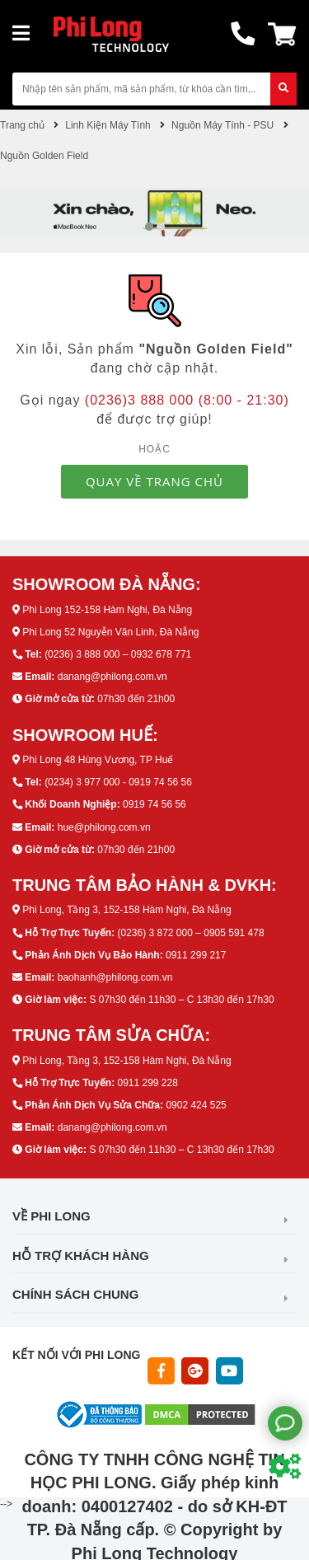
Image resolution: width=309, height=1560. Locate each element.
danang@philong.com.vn (112, 676)
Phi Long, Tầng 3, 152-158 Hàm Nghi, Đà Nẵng (126, 910)
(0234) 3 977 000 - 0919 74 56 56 (118, 782)
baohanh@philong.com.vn (115, 977)
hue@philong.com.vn (104, 827)
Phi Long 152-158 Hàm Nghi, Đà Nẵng (107, 610)
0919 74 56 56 (154, 804)
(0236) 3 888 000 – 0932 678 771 (117, 654)
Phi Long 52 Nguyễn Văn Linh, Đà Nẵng (110, 632)
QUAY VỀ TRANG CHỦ (154, 481)
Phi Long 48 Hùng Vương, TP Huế (97, 760)
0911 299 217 (196, 955)
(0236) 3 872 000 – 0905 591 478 (190, 933)
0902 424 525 (196, 1105)
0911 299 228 (147, 1083)
